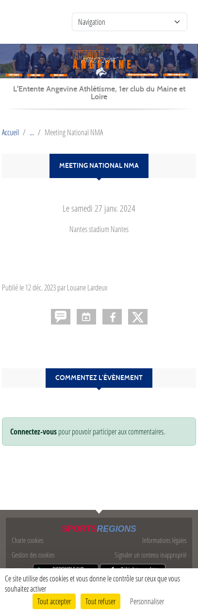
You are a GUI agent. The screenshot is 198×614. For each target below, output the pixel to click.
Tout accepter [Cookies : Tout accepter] (54, 601)
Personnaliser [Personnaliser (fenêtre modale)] (147, 601)
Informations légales (164, 540)
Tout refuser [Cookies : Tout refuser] (100, 601)
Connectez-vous (33, 431)
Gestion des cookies (33, 555)
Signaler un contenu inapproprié (150, 555)
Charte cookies (27, 540)
